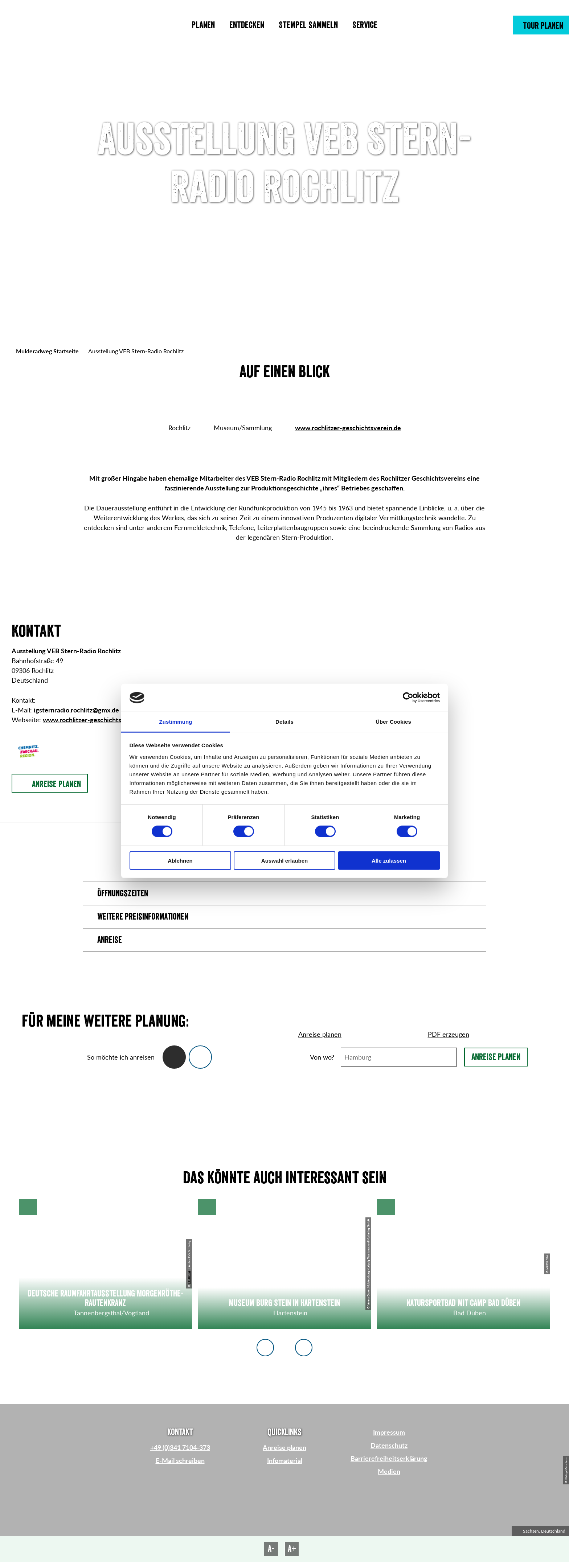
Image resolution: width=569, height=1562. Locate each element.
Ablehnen (180, 860)
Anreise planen (495, 1057)
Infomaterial (284, 1460)
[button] (541, 25)
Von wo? (322, 1057)
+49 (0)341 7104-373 (180, 1447)
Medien (389, 1471)
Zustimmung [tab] (175, 722)
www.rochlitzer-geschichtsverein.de (348, 428)
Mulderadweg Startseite (47, 351)
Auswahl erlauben (284, 860)
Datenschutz (389, 1445)
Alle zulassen (389, 860)
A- (271, 1549)
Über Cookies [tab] (393, 722)
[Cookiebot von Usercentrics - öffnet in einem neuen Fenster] (408, 697)
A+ (292, 1549)
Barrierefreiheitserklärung (389, 1458)
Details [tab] (284, 722)
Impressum (389, 1432)
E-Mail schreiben (180, 1460)
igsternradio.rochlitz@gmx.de (76, 710)
